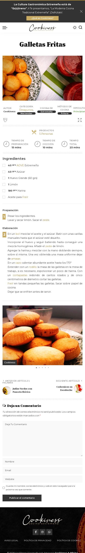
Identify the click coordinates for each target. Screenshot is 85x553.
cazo (18, 262)
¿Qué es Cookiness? (42, 18)
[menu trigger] (6, 27)
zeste (46, 220)
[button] (79, 308)
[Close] (81, 11)
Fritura (64, 113)
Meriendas (26, 113)
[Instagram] (42, 524)
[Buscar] (80, 27)
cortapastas (20, 275)
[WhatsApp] (49, 524)
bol (18, 233)
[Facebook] (36, 524)
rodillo (33, 266)
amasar (15, 258)
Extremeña (46, 112)
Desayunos (26, 109)
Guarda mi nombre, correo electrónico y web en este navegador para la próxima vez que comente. (40, 488)
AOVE (20, 165)
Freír (25, 197)
